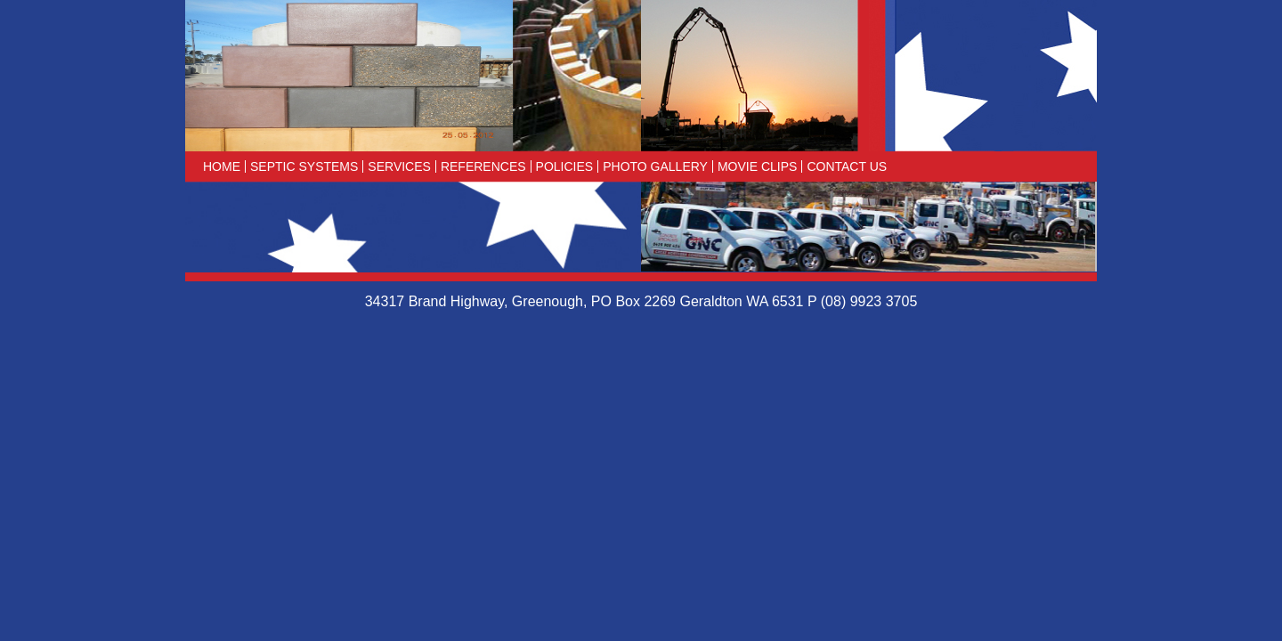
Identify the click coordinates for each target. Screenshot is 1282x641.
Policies (565, 166)
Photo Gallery (655, 166)
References (483, 166)
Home (221, 166)
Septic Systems (304, 166)
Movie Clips (757, 166)
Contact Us (847, 166)
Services (399, 166)
